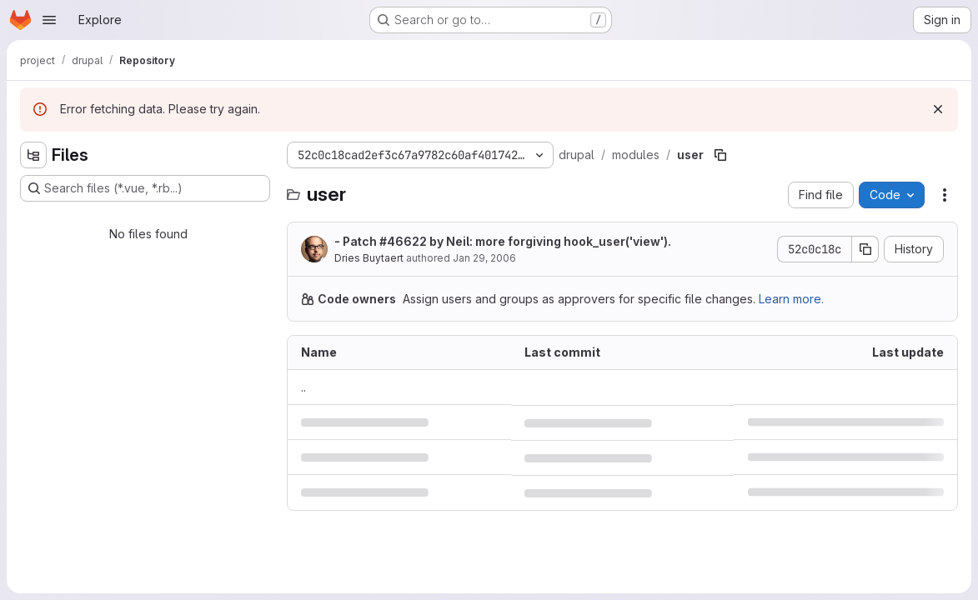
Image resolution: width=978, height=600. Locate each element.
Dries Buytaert (369, 258)
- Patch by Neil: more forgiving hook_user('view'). (502, 241)
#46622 (403, 241)
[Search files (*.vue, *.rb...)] (145, 188)
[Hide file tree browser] (33, 155)
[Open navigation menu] (49, 20)
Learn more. (791, 299)
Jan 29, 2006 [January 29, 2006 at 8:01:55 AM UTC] (484, 258)
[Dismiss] (938, 109)
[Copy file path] (720, 155)
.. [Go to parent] (303, 387)
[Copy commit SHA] (865, 249)
